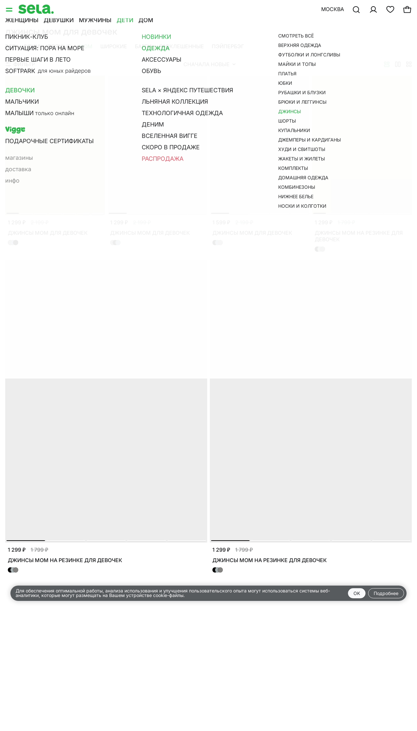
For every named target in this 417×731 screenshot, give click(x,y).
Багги (143, 46)
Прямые (59, 46)
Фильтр (20, 64)
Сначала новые (209, 64)
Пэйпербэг (228, 46)
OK (356, 593)
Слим (31, 46)
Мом (86, 46)
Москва (332, 9)
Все (10, 46)
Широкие (113, 46)
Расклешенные (181, 46)
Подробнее (386, 593)
